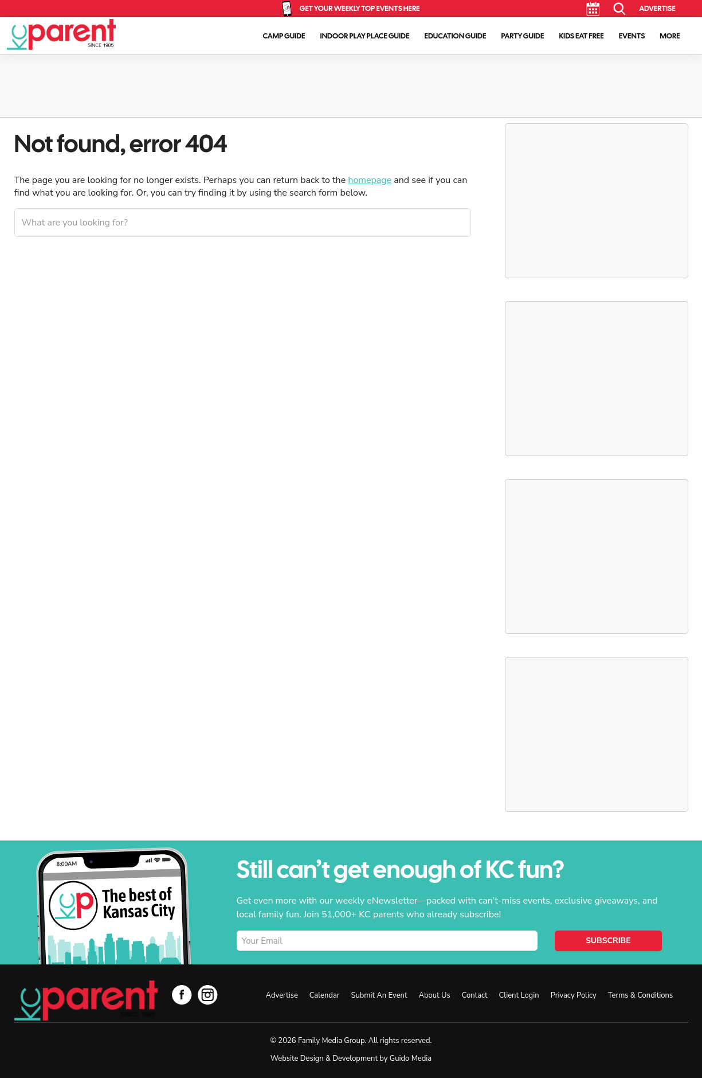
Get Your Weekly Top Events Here (359, 8)
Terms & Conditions (640, 995)
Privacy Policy (574, 995)
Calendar (593, 9)
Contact (475, 995)
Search (620, 9)
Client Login (519, 995)
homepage (369, 180)
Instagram (208, 994)
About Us (434, 995)
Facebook (182, 994)
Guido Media (411, 1058)
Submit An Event (379, 995)
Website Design (297, 1058)
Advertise (657, 8)
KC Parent (61, 34)
